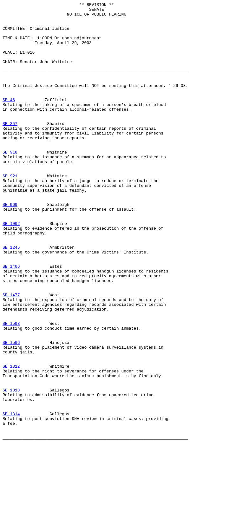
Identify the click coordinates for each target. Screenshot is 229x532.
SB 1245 (11, 296)
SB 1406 (11, 319)
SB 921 (10, 211)
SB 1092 (11, 268)
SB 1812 (11, 439)
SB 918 (10, 182)
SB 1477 (11, 354)
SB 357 (10, 148)
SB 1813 (11, 468)
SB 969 (10, 245)
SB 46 (9, 119)
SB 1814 (11, 496)
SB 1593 (11, 388)
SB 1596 (11, 411)
